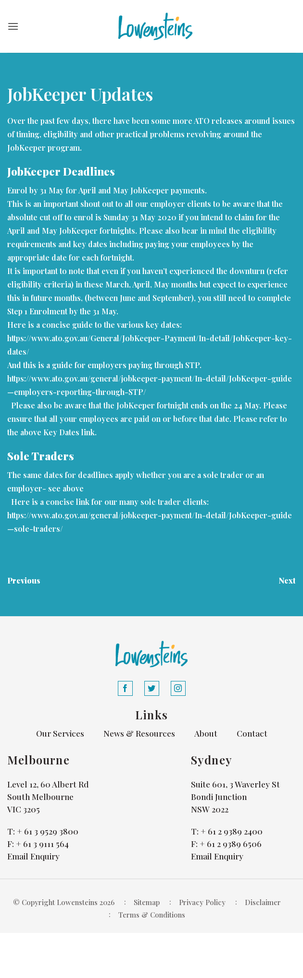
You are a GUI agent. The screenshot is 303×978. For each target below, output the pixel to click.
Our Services (60, 733)
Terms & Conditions (151, 914)
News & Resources (139, 733)
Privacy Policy (202, 902)
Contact (252, 733)
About (205, 733)
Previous (23, 580)
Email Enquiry (33, 856)
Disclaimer (263, 902)
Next (287, 580)
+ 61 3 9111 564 (42, 843)
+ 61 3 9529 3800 (47, 831)
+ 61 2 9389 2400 (232, 831)
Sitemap (147, 902)
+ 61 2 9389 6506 (231, 843)
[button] (13, 26)
